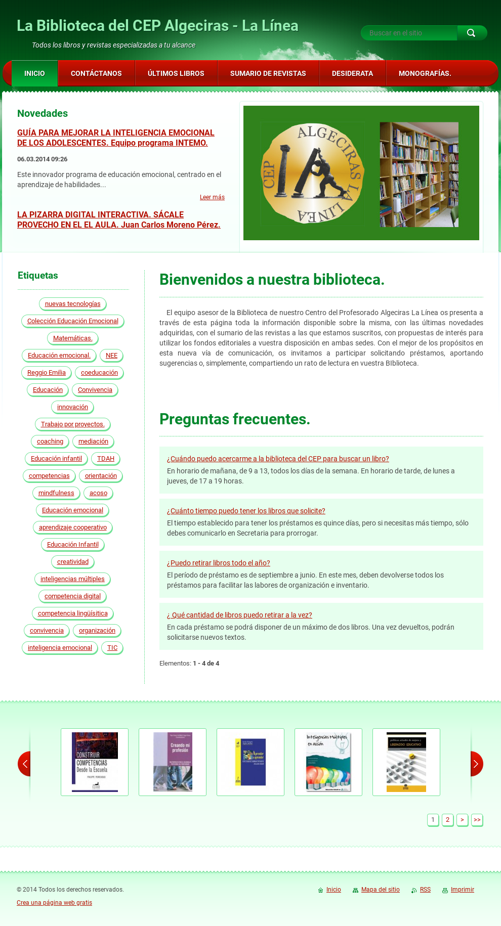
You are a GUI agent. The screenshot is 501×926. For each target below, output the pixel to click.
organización (97, 630)
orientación (101, 475)
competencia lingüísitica (73, 613)
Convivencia (95, 389)
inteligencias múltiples (72, 579)
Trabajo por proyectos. (73, 424)
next (477, 763)
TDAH (105, 458)
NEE (111, 355)
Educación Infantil (73, 544)
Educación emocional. (59, 355)
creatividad (73, 561)
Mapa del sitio (380, 889)
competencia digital (73, 596)
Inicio (333, 889)
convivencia (47, 630)
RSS (425, 889)
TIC (112, 647)
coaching (50, 441)
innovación (72, 407)
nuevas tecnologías (73, 303)
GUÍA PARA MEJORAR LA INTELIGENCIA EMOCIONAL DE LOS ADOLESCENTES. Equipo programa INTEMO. (116, 138)
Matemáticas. (73, 338)
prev (24, 763)
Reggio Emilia (46, 372)
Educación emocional (72, 510)
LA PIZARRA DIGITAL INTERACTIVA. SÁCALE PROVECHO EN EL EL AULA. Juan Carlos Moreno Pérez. (119, 220)
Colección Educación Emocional (72, 321)
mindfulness (56, 493)
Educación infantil (56, 458)
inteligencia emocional (60, 647)
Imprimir (462, 889)
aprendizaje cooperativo (73, 527)
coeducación (99, 372)
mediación (93, 441)
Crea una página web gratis (54, 902)
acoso (98, 493)
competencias (49, 475)
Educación (48, 389)
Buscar (472, 32)
